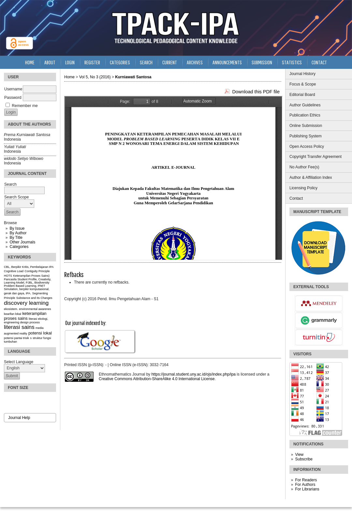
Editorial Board (302, 94)
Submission (262, 62)
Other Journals (22, 242)
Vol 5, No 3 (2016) (95, 77)
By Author (17, 233)
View (299, 454)
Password (13, 97)
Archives (195, 62)
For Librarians (307, 489)
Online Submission (305, 125)
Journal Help (19, 417)
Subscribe (303, 459)
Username (13, 89)
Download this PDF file (256, 91)
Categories (18, 246)
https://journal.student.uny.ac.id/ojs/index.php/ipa (193, 374)
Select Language (18, 362)
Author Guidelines (304, 105)
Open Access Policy (306, 146)
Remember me (24, 105)
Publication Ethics (304, 115)
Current (169, 62)
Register (92, 62)
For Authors (305, 484)
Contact (296, 198)
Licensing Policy (303, 188)
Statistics (292, 62)
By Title (15, 237)
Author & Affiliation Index (310, 177)
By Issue (16, 228)
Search (146, 62)
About (49, 62)
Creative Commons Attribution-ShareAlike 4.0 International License (157, 379)
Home (30, 62)
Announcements (227, 62)
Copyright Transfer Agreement (315, 156)
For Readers (306, 480)
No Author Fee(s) (304, 167)
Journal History (302, 73)
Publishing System (305, 136)
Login (70, 62)
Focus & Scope (302, 84)
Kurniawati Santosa (133, 77)
